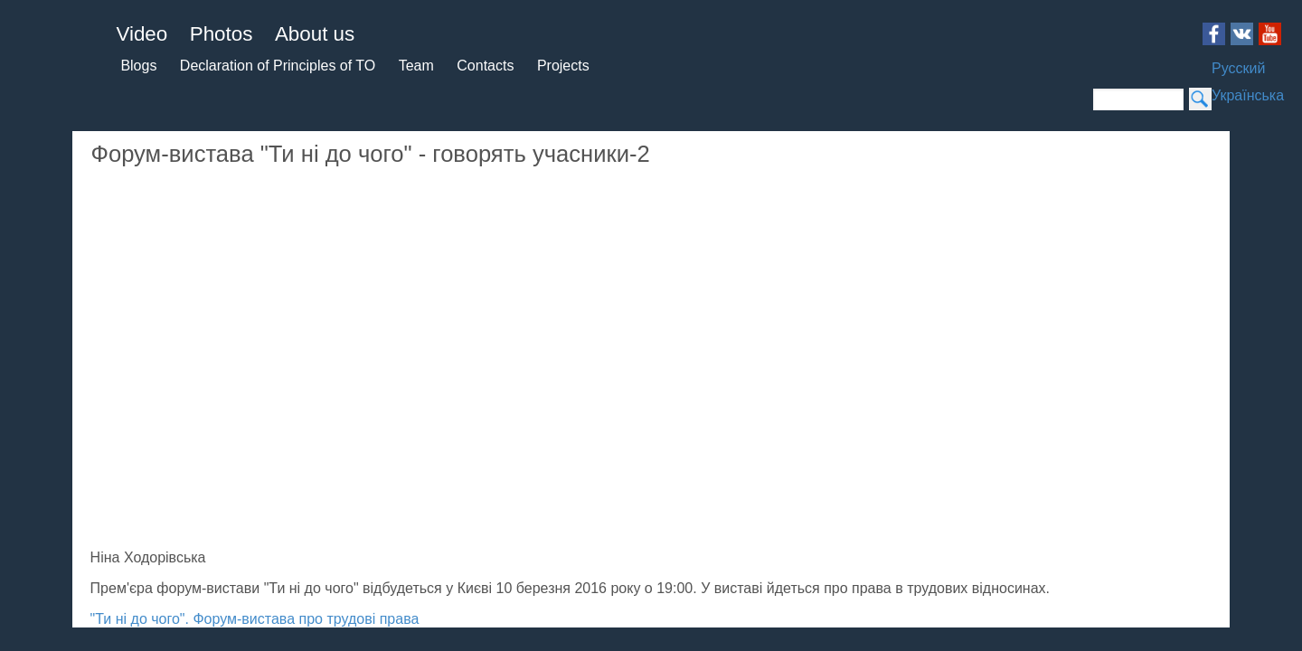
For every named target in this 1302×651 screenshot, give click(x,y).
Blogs (28, 151)
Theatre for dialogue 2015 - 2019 (556, 624)
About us (48, 117)
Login (436, 624)
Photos (41, 92)
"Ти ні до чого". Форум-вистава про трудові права (423, 533)
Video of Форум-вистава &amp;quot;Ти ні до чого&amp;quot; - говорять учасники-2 (548, 267)
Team (120, 168)
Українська (113, 244)
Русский (39, 244)
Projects (90, 184)
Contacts (37, 184)
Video (36, 67)
